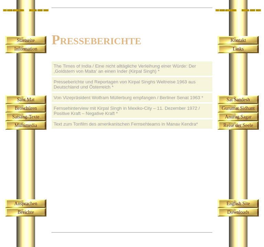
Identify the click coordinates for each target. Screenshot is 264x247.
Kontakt (238, 40)
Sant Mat (26, 99)
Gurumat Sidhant (238, 108)
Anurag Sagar (238, 116)
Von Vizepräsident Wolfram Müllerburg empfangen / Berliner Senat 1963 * (128, 97)
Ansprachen (25, 203)
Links (238, 48)
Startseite (26, 40)
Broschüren (26, 108)
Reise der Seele (238, 125)
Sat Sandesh (238, 99)
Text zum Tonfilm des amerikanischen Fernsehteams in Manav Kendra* (126, 124)
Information (25, 48)
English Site (238, 203)
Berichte (26, 212)
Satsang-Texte (25, 116)
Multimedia (25, 125)
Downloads (238, 212)
